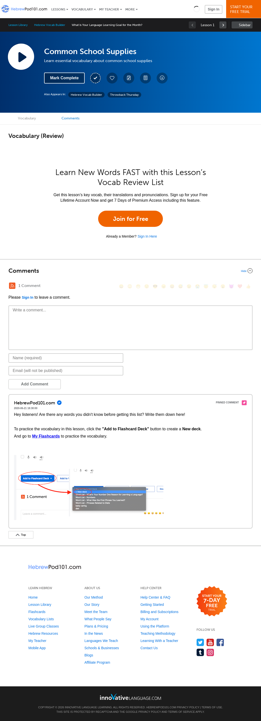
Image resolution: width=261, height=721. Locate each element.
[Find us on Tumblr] (200, 652)
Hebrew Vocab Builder (49, 25)
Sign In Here (147, 236)
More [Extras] (130, 9)
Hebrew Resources (43, 633)
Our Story (91, 605)
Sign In (213, 9)
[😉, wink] (189, 286)
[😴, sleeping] (214, 286)
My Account (149, 619)
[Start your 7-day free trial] (211, 601)
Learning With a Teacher (159, 641)
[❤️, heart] (240, 286)
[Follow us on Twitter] (200, 642)
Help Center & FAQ (155, 597)
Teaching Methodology (157, 633)
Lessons (58, 9)
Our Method (93, 597)
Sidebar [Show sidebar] (245, 25)
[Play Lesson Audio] (21, 56)
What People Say (97, 619)
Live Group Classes (43, 626)
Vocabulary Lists (41, 619)
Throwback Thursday (124, 94)
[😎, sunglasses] (155, 286)
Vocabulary (82, 9)
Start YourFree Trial (244, 9)
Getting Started (152, 605)
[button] (196, 9)
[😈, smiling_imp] (231, 286)
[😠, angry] (163, 286)
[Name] (65, 358)
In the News (93, 633)
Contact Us (149, 648)
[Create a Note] (128, 78)
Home (33, 597)
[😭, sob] (197, 286)
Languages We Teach (101, 641)
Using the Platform (154, 626)
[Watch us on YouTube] (210, 642)
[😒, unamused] (146, 286)
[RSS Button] (12, 285)
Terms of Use (211, 707)
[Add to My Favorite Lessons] (112, 78)
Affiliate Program (97, 662)
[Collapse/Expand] (130, 271)
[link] (222, 24)
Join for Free (130, 218)
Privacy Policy (188, 707)
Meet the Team (95, 612)
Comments (70, 118)
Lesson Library (18, 25)
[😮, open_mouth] (223, 286)
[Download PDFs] (145, 78)
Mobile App (37, 648)
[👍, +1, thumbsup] (248, 286)
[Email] (65, 370)
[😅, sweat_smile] (180, 286)
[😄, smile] (121, 286)
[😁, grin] (138, 286)
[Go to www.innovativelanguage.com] (130, 696)
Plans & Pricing (96, 626)
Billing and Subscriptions (159, 612)
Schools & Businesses (101, 648)
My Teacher (109, 9)
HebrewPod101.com (161, 707)
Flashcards (36, 612)
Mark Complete (64, 78)
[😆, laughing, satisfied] (172, 286)
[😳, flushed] (130, 286)
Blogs (88, 655)
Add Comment (34, 384)
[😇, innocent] (206, 286)
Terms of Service (181, 711)
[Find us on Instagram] (210, 652)
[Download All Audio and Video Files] (162, 78)
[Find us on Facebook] (220, 642)
